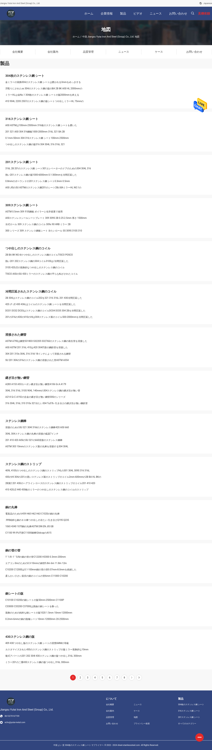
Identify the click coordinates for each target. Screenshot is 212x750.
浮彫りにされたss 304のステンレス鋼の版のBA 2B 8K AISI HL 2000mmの (43, 88)
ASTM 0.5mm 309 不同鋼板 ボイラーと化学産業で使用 (34, 211)
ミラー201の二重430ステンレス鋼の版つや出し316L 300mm (37, 662)
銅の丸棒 (11, 507)
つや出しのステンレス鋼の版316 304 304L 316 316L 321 (35, 144)
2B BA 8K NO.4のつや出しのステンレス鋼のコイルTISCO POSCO (39, 254)
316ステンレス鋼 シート (21, 119)
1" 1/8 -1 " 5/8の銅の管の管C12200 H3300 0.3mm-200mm (35, 556)
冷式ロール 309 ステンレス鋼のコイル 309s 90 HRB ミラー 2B (37, 224)
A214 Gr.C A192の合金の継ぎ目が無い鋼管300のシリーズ (35, 397)
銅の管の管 (12, 550)
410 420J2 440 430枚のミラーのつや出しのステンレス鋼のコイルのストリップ (46, 489)
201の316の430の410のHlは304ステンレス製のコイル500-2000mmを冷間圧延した (49, 317)
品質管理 (110, 717)
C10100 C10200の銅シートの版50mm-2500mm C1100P (34, 600)
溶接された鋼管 (15, 334)
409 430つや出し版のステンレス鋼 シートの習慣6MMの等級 (37, 643)
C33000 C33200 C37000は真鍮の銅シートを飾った (32, 606)
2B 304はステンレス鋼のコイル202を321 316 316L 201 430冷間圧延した (43, 298)
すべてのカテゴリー (187, 723)
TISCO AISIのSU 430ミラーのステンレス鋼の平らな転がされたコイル (41, 273)
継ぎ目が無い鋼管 (17, 378)
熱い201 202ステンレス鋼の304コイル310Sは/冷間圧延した (36, 261)
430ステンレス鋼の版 (20, 636)
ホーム (76, 36)
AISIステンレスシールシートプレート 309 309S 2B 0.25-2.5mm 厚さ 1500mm (46, 218)
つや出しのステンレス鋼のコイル (27, 248)
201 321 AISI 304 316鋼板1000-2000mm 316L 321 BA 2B (35, 131)
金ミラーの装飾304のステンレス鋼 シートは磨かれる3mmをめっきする (43, 82)
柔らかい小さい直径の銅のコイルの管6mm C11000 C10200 (36, 576)
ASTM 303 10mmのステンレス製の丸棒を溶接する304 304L (36, 446)
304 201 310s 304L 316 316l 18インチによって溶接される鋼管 (38, 353)
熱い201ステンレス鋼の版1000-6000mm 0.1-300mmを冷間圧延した (41, 174)
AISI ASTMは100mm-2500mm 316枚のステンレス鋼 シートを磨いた (41, 125)
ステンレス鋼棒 (15, 421)
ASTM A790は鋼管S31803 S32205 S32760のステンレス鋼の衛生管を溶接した (46, 341)
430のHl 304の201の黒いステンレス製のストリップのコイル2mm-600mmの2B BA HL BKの (53, 477)
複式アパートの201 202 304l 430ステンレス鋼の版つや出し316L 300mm (43, 655)
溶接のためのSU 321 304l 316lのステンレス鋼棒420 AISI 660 (37, 427)
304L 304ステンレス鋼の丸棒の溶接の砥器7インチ (31, 433)
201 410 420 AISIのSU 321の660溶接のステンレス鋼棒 (33, 440)
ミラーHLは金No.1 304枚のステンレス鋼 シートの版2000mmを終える (42, 94)
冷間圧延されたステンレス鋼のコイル (30, 291)
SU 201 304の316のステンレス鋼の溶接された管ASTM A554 (37, 360)
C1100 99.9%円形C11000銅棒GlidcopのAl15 (28, 532)
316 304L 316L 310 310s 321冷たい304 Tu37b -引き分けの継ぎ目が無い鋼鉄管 (46, 403)
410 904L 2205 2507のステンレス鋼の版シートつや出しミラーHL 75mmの (44, 101)
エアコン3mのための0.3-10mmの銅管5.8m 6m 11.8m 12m (36, 563)
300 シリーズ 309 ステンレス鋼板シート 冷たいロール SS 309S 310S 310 (43, 230)
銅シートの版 (14, 593)
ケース (137, 711)
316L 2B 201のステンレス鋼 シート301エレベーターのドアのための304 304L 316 (48, 168)
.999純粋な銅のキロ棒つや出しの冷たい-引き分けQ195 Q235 (37, 520)
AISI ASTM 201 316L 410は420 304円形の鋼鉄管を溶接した (36, 347)
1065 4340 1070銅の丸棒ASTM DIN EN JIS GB (29, 526)
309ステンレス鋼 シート (21, 205)
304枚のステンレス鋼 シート (24, 75)
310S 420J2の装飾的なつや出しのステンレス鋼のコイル (35, 267)
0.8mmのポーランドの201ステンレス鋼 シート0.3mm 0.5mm (37, 181)
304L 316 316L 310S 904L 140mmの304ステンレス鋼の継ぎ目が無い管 (42, 390)
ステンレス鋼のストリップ (23, 464)
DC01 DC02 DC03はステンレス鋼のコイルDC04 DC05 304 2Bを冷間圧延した (45, 310)
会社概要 (110, 704)
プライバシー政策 (142, 723)
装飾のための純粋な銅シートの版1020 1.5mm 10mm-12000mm (38, 612)
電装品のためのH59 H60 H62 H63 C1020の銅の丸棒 (32, 513)
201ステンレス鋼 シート (21, 162)
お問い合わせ (112, 723)
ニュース (138, 704)
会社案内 (110, 711)
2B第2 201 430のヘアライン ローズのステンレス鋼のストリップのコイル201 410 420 (50, 483)
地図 (136, 717)
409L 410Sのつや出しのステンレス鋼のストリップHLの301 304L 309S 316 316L (47, 470)
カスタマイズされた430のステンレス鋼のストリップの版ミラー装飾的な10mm (46, 649)
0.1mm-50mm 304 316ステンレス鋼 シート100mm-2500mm (37, 138)
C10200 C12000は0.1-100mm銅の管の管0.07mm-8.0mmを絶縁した (40, 569)
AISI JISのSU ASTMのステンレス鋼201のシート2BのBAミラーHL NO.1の (43, 187)
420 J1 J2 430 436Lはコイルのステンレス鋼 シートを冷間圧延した (40, 304)
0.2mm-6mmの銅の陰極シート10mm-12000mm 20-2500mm (37, 619)
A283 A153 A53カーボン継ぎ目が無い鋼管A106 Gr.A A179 (35, 384)
